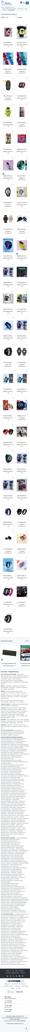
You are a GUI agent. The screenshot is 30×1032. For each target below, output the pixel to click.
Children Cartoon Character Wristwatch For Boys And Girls (8, 282)
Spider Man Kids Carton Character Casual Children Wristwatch (22, 575)
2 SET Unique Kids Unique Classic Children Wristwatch (22, 442)
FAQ (13, 970)
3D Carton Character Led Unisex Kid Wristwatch (8, 495)
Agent (15, 1010)
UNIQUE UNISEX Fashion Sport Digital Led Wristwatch (8, 469)
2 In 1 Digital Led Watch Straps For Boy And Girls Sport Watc (22, 522)
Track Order (17, 986)
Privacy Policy (22, 984)
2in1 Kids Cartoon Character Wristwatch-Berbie (22, 122)
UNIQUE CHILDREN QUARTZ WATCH (8, 415)
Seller (15, 1006)
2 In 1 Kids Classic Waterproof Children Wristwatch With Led (8, 602)
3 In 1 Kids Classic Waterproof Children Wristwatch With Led (22, 602)
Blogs (16, 970)
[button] (27, 3)
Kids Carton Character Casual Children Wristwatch (22, 42)
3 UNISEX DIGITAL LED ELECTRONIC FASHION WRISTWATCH (22, 549)
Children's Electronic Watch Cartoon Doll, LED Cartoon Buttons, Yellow (22, 256)
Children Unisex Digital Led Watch (8, 309)
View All (27, 640)
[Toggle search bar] (23, 3)
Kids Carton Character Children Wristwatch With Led (22, 469)
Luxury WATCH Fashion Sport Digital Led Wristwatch (8, 256)
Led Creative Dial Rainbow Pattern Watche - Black (8, 629)
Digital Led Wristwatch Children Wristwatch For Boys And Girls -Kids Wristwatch (8, 336)
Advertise (15, 1001)
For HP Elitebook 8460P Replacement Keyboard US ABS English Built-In (9, 663)
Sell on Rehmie (24, 986)
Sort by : (3, 17)
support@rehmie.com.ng (11, 1021)
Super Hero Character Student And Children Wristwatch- (22, 336)
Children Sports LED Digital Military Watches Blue (22, 415)
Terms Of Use (15, 984)
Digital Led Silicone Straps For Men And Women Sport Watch (8, 522)
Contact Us (22, 972)
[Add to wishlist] (17, 646)
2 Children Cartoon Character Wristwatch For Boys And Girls (8, 69)
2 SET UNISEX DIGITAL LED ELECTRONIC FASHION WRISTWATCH (8, 229)
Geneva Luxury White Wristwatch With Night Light (22, 202)
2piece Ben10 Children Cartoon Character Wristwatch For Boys (22, 69)
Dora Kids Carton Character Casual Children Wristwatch (8, 42)
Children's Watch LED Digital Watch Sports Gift (8, 202)
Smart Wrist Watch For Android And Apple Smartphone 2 (8, 362)
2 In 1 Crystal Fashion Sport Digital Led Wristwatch (22, 309)
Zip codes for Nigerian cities (12, 972)
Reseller (13, 988)
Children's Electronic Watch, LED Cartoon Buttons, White (8, 176)
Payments (21, 970)
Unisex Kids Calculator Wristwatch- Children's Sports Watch (8, 96)
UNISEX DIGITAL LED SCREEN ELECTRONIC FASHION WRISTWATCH (8, 575)
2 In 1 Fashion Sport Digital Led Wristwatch (22, 362)
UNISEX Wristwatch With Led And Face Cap (22, 229)
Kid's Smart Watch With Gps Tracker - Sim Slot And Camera (22, 176)
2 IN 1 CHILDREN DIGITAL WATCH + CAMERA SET (22, 495)
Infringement (7, 984)
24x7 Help (18, 988)
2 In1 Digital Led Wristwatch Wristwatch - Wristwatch (22, 96)
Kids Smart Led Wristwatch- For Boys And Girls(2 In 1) (8, 442)
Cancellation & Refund (8, 986)
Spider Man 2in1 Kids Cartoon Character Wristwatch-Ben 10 (22, 149)
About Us (8, 970)
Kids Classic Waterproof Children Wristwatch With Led (22, 282)
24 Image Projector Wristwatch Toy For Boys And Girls (8, 149)
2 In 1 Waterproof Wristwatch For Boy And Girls (8, 549)
